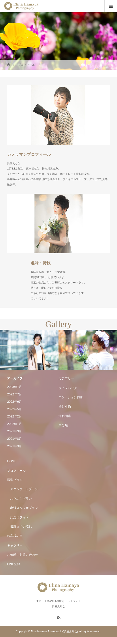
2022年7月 (14, 394)
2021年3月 (14, 446)
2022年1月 (14, 424)
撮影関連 (64, 416)
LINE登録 (13, 564)
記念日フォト (19, 517)
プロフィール (16, 470)
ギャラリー (15, 545)
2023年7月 (14, 387)
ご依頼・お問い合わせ (22, 554)
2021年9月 (14, 431)
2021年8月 (14, 438)
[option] (29, 350)
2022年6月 (14, 401)
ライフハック (67, 388)
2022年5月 (14, 409)
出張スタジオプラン (24, 508)
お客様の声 (15, 536)
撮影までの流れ (21, 526)
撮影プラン (15, 480)
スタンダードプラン (24, 489)
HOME (11, 461)
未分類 (63, 425)
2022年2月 (14, 416)
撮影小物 (64, 406)
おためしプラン (21, 498)
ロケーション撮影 (70, 397)
